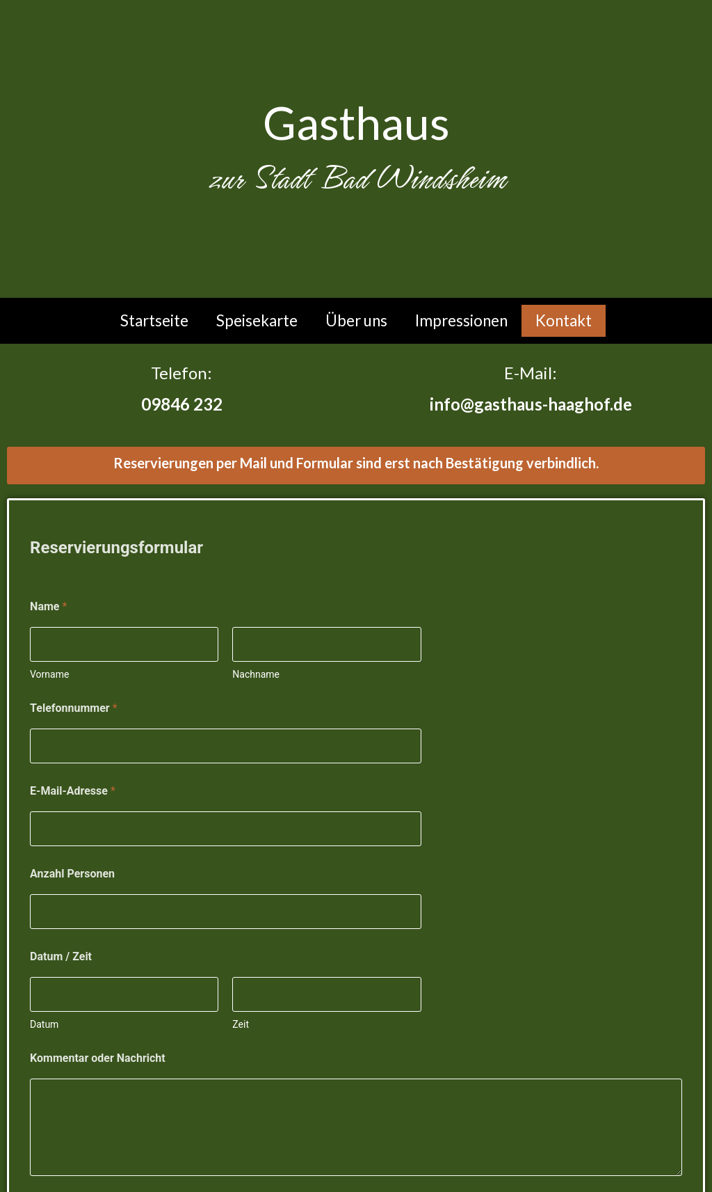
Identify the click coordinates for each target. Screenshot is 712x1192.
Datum (44, 1024)
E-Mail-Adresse (72, 790)
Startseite (154, 320)
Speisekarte (257, 320)
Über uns (356, 320)
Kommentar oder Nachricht (97, 1058)
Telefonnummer (73, 708)
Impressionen (461, 320)
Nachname (256, 674)
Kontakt (563, 320)
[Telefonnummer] (225, 746)
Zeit (240, 1024)
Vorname (49, 674)
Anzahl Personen (72, 873)
